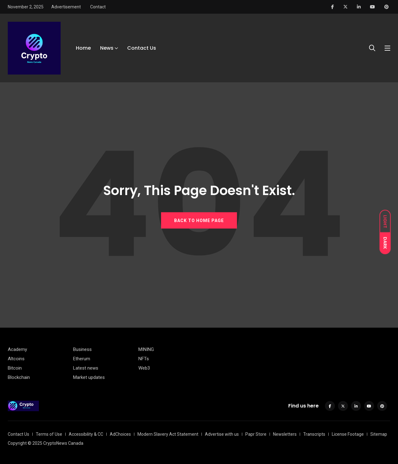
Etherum (81, 359)
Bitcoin (15, 368)
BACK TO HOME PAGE (199, 220)
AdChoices (120, 434)
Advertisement (66, 6)
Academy (17, 349)
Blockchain (19, 377)
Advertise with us (222, 434)
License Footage (348, 434)
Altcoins (16, 359)
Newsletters (285, 434)
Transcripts (314, 434)
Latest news (85, 368)
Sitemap (378, 434)
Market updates (89, 377)
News (106, 48)
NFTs (143, 359)
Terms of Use (49, 434)
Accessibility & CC (86, 434)
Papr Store (255, 434)
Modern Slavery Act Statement (167, 434)
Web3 (144, 368)
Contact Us (141, 48)
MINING (146, 349)
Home (83, 48)
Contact (98, 6)
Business (82, 349)
